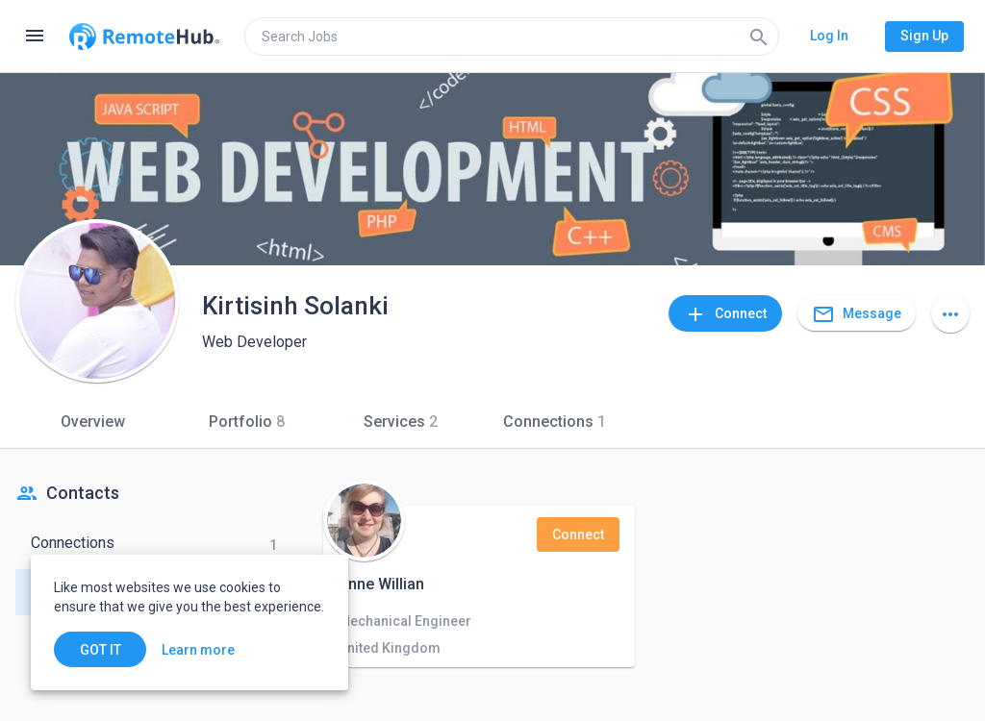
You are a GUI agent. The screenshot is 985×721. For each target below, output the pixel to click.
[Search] (759, 36)
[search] (511, 36)
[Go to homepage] (144, 36)
